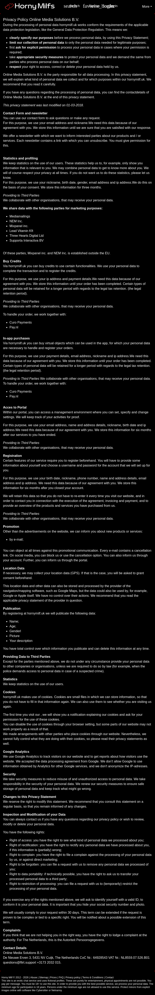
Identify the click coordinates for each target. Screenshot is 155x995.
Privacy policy (73, 977)
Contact (109, 977)
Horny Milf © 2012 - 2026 (15, 977)
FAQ (61, 977)
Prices (53, 977)
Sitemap (43, 977)
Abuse (33, 977)
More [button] (145, 6)
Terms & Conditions (92, 977)
